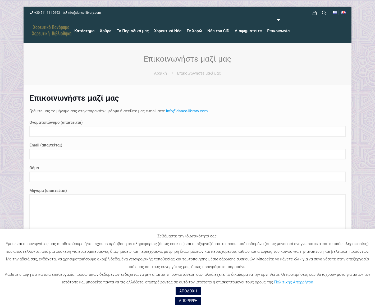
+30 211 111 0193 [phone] (47, 13)
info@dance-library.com (187, 111)
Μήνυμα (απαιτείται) (187, 220)
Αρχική (160, 73)
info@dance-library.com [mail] (84, 13)
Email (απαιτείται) (187, 151)
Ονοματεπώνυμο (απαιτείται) (187, 128)
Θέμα (187, 174)
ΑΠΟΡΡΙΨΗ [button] (188, 300)
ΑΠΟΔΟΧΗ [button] (188, 291)
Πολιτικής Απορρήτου (293, 282)
